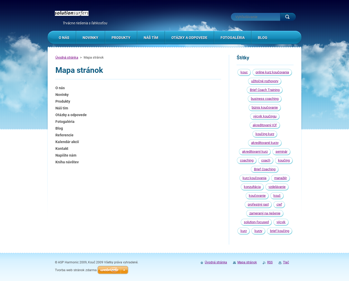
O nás (60, 88)
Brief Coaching (264, 169)
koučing (284, 160)
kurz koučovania (254, 178)
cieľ (279, 204)
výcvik (281, 222)
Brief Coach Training (265, 90)
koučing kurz (265, 134)
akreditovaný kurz (255, 151)
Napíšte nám (65, 155)
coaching (246, 160)
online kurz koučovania (272, 72)
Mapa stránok (247, 262)
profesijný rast (258, 204)
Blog (59, 128)
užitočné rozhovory (264, 81)
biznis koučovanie (265, 107)
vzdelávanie (277, 187)
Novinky (62, 95)
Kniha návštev (67, 162)
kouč (277, 196)
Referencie (64, 135)
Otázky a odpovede (71, 115)
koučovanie (257, 196)
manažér (280, 178)
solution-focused (256, 222)
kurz (244, 231)
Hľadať (288, 17)
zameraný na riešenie (264, 213)
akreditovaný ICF (265, 125)
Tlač (286, 262)
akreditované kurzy (265, 143)
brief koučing (279, 231)
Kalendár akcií (67, 142)
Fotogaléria (65, 122)
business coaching (265, 99)
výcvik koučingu (265, 116)
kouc (244, 72)
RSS (270, 262)
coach (265, 160)
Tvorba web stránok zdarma (76, 270)
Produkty (62, 101)
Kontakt (61, 148)
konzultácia (252, 187)
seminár (281, 151)
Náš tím (61, 108)
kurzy (258, 231)
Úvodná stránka (66, 57)
